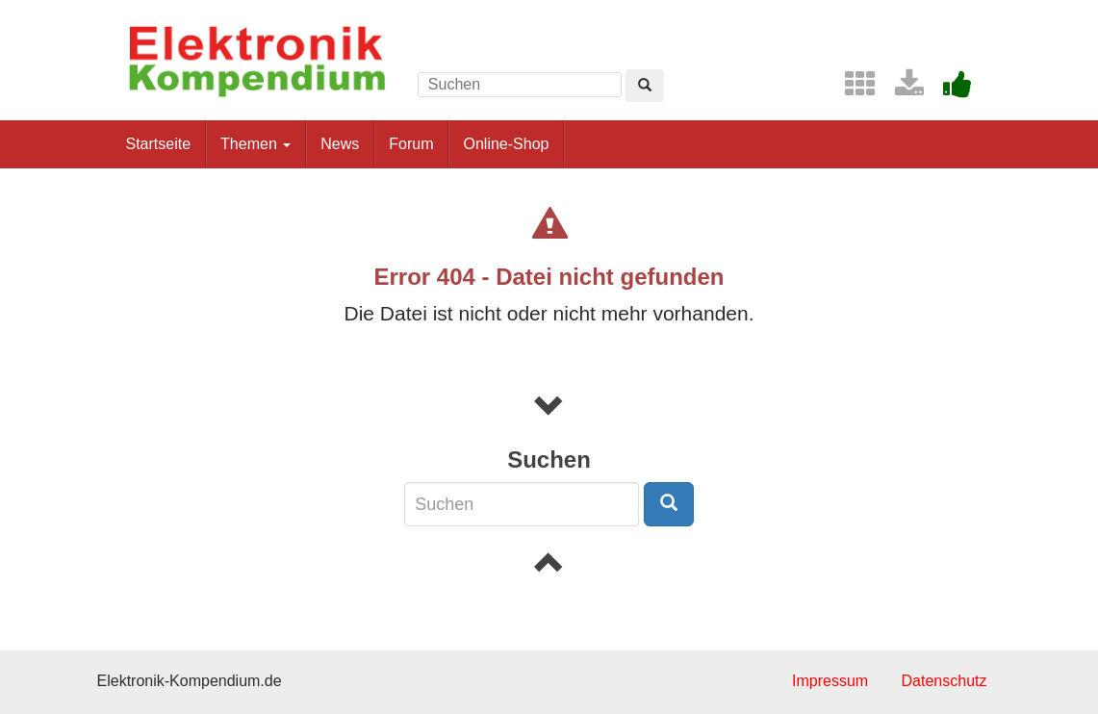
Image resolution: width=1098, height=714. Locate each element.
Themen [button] (255, 144)
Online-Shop (506, 144)
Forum (411, 144)
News (339, 144)
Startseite (159, 144)
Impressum (830, 681)
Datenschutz (944, 681)
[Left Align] (645, 85)
